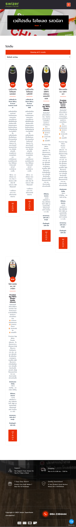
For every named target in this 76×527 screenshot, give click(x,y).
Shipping (51, 468)
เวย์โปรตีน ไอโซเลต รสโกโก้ (29, 97)
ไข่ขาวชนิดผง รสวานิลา (13, 291)
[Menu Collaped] (69, 5)
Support (17, 468)
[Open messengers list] (71, 521)
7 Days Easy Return (21, 481)
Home (37, 25)
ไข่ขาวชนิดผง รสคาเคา (63, 97)
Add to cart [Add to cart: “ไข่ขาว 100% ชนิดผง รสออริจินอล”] (46, 241)
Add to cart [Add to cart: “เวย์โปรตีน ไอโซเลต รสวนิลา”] (13, 212)
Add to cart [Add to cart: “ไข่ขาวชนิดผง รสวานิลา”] (13, 441)
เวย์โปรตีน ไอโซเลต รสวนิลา (13, 97)
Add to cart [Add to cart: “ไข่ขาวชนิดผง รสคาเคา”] (63, 248)
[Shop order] (38, 62)
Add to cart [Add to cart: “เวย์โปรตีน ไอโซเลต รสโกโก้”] (29, 210)
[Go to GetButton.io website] (71, 525)
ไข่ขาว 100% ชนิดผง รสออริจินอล (46, 99)
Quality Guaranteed (55, 481)
